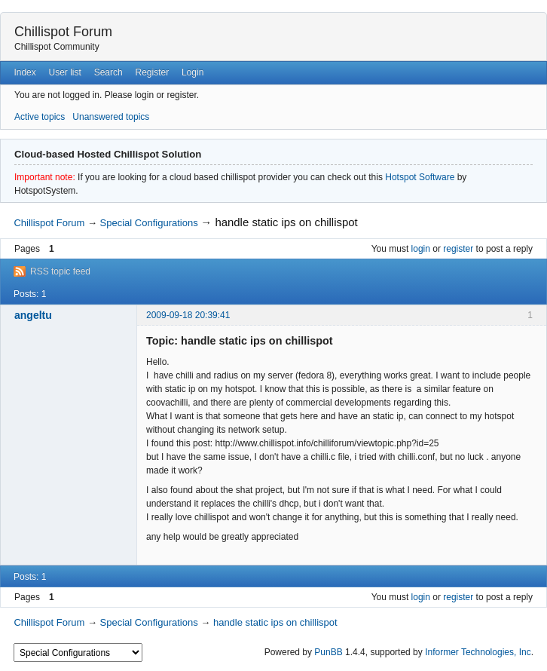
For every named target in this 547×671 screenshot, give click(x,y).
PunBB (328, 652)
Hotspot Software (419, 177)
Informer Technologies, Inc (478, 652)
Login (192, 72)
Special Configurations (149, 222)
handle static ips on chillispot (286, 222)
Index (24, 72)
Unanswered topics (110, 117)
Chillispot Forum (63, 31)
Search (108, 72)
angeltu (33, 315)
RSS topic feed (60, 271)
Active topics (39, 117)
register (458, 249)
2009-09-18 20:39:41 (188, 315)
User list (65, 72)
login (420, 249)
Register (152, 72)
